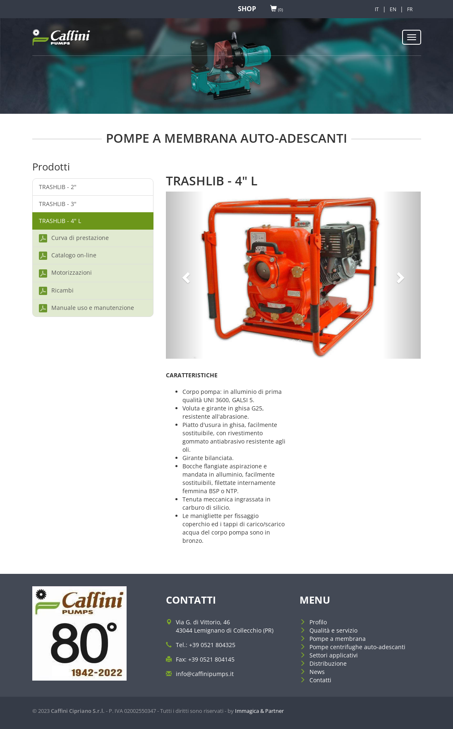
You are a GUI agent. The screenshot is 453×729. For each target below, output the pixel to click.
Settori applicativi (333, 655)
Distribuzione (328, 663)
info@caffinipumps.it (205, 674)
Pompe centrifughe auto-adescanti (357, 647)
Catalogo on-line (67, 255)
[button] (185, 275)
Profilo (318, 622)
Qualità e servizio (333, 630)
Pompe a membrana (337, 639)
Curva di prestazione (74, 238)
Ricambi (56, 290)
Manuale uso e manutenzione (86, 308)
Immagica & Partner (259, 711)
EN (393, 9)
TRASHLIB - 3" (58, 204)
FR (409, 9)
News (317, 672)
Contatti (320, 680)
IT (377, 9)
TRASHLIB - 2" (58, 187)
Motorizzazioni (65, 273)
